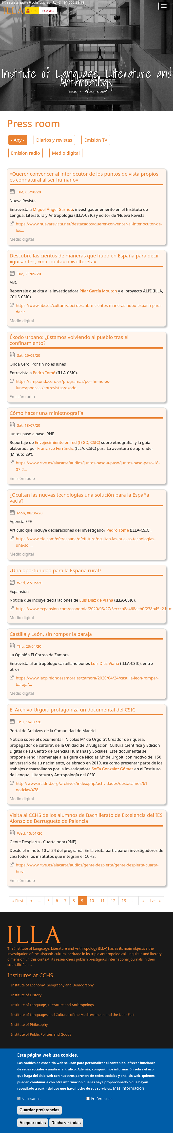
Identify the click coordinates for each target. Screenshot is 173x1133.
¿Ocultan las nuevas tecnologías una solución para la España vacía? (79, 497)
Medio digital (66, 153)
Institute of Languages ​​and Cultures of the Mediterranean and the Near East (73, 1014)
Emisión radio (25, 153)
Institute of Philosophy (29, 1024)
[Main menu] (163, 6)
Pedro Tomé (44, 372)
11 (104, 900)
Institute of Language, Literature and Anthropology (52, 1004)
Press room (95, 91)
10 (93, 900)
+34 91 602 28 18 (70, 2)
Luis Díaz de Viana (96, 600)
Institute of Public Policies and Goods (41, 1034)
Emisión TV (95, 140)
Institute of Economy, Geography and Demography (52, 985)
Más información (128, 1091)
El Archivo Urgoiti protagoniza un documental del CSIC (72, 709)
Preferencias (101, 1101)
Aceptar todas (32, 1126)
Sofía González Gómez (112, 769)
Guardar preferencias (39, 1113)
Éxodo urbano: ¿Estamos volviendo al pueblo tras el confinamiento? (69, 340)
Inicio (72, 91)
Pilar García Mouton (97, 291)
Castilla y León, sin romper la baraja (51, 634)
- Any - (17, 140)
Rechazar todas (66, 1126)
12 (114, 900)
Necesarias (30, 1101)
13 (125, 900)
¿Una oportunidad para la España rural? (55, 570)
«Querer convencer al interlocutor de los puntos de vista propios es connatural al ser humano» (84, 176)
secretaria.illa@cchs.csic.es (28, 2)
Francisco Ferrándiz (55, 448)
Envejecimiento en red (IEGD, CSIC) (68, 442)
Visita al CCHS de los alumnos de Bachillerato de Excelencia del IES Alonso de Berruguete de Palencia (86, 818)
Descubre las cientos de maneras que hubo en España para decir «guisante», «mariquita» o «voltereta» (84, 258)
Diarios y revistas (54, 140)
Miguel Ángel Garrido (53, 209)
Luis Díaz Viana (105, 663)
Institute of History (26, 995)
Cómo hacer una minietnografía (46, 413)
